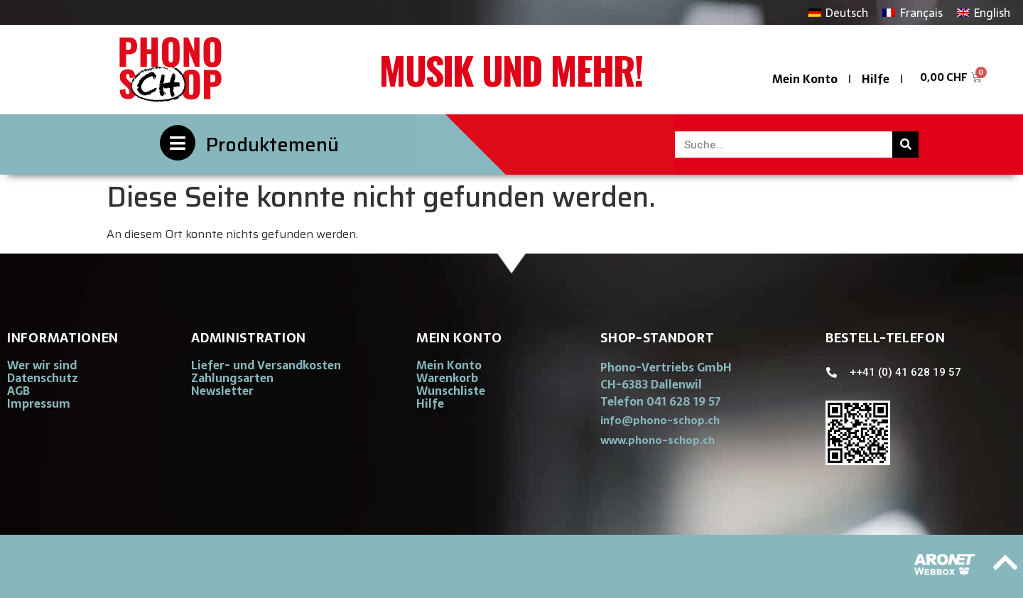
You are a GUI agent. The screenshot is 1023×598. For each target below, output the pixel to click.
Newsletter (222, 390)
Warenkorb (447, 377)
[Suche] (905, 144)
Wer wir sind (42, 365)
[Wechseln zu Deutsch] (838, 12)
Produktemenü (272, 144)
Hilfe (875, 79)
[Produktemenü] (177, 143)
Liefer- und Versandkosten (266, 365)
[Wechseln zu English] (983, 12)
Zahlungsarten (232, 377)
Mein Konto (805, 79)
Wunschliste (450, 390)
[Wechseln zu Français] (912, 12)
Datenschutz (42, 377)
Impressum (38, 403)
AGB (18, 390)
